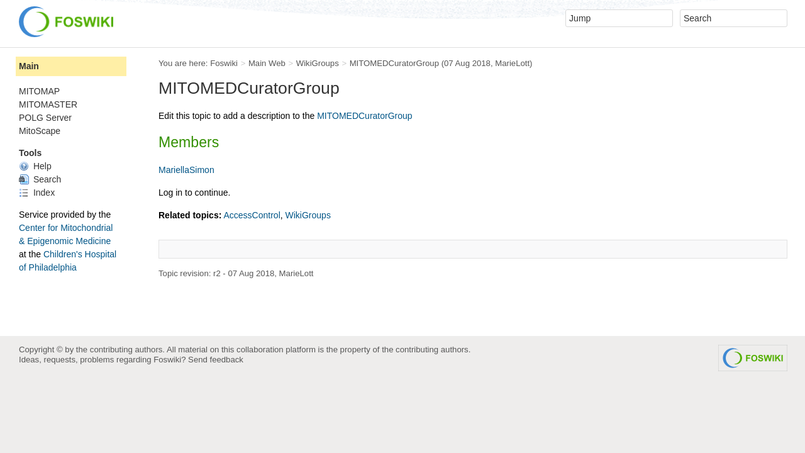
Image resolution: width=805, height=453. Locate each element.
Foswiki (224, 63)
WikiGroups (317, 63)
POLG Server (45, 118)
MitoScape (39, 131)
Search (40, 179)
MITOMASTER (48, 104)
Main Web (267, 63)
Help (35, 166)
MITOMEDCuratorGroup (394, 63)
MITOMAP (39, 91)
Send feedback (215, 359)
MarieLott (512, 63)
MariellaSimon (186, 170)
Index (37, 192)
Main (29, 66)
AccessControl (251, 215)
